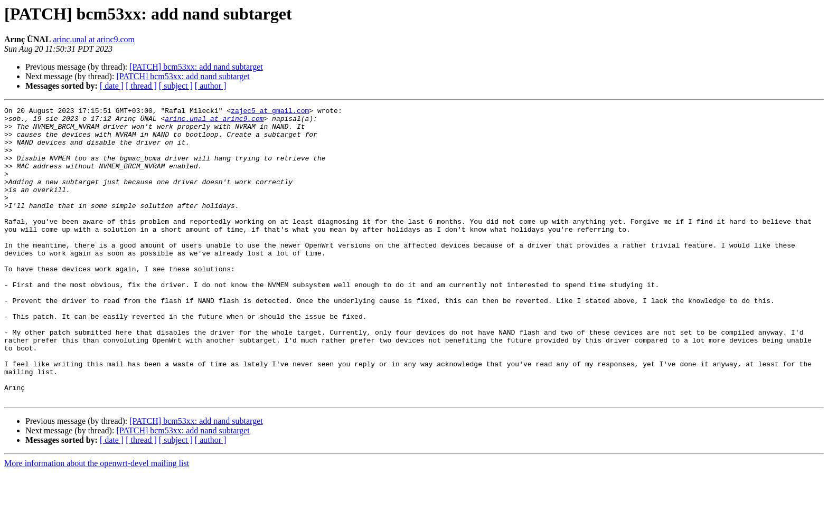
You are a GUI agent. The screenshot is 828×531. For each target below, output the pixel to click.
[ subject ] (176, 85)
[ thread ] (141, 85)
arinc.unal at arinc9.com (94, 39)
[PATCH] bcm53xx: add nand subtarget (195, 66)
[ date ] (112, 85)
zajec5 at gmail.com (270, 112)
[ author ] (211, 85)
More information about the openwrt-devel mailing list (96, 521)
